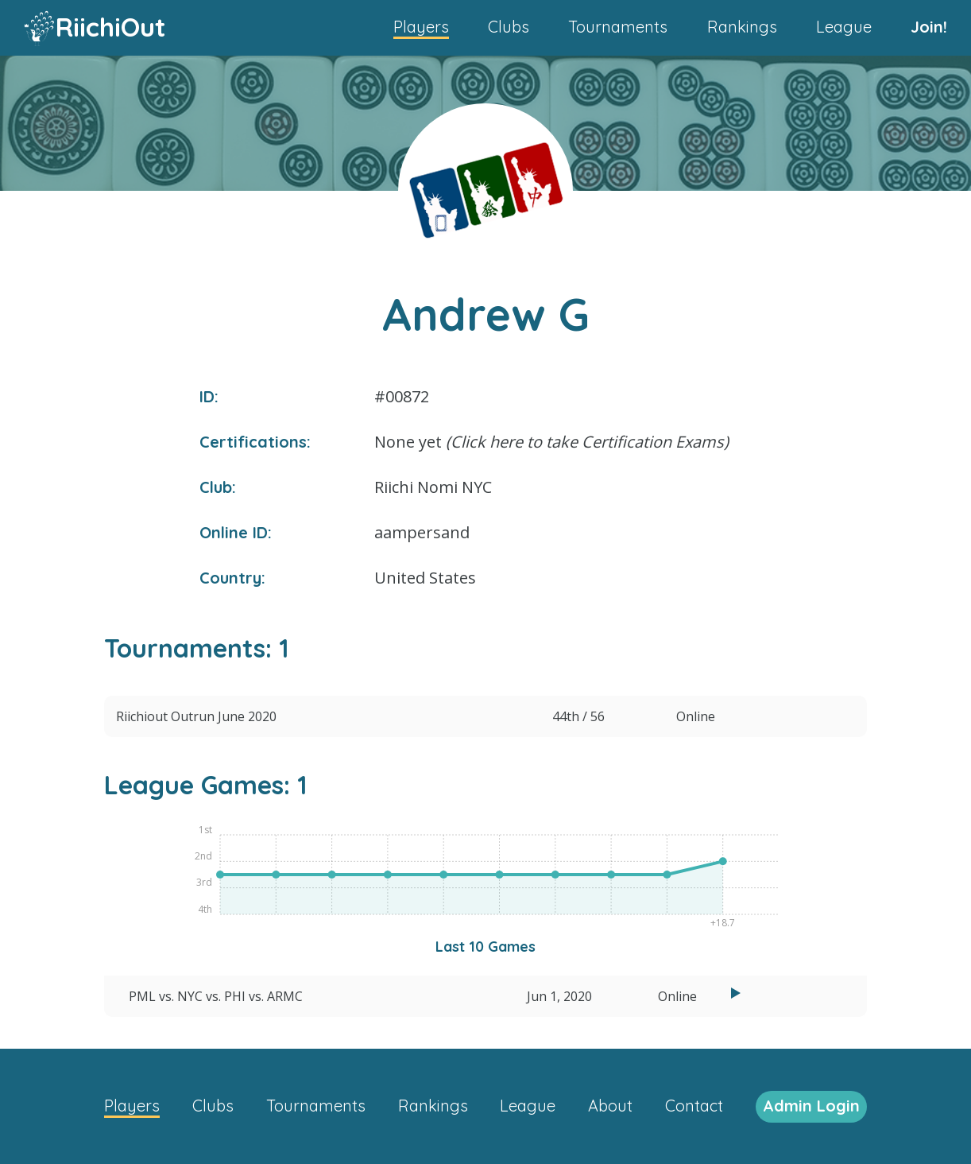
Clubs (508, 27)
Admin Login (811, 1106)
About (610, 1106)
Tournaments (617, 27)
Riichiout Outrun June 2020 (196, 716)
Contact (694, 1106)
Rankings (742, 27)
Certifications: (255, 442)
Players (421, 27)
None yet (551, 441)
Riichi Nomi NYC (433, 487)
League (844, 27)
